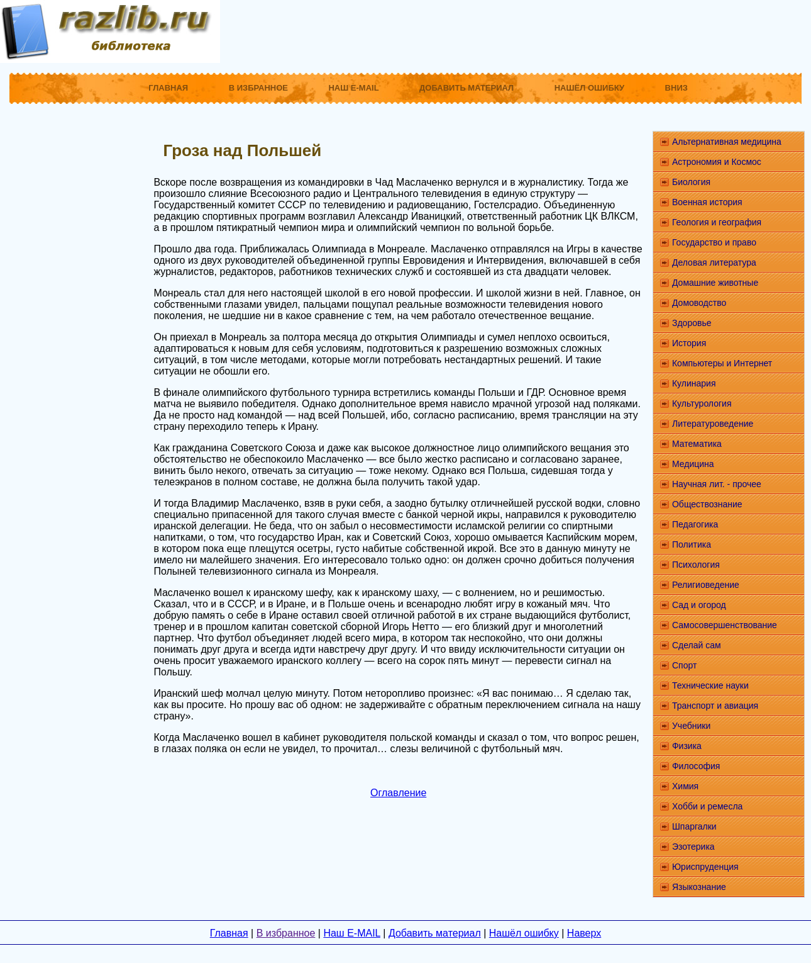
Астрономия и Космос (716, 162)
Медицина (693, 464)
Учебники (691, 726)
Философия (696, 766)
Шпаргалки (694, 826)
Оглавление (398, 792)
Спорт (684, 665)
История (689, 343)
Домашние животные (715, 283)
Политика (691, 544)
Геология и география (716, 222)
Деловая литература (714, 262)
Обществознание (707, 504)
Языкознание (699, 887)
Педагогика (695, 524)
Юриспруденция (705, 867)
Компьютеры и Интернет (722, 363)
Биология (691, 182)
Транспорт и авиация (715, 706)
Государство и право (714, 242)
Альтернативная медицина (726, 142)
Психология (696, 565)
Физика (687, 746)
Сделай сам (696, 645)
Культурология (702, 403)
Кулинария (694, 383)
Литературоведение (712, 424)
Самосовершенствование (724, 625)
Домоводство (699, 303)
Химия (685, 786)
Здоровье (692, 323)
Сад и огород (699, 605)
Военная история (707, 202)
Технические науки (710, 685)
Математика (697, 444)
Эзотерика (693, 847)
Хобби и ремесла (707, 806)
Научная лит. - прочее (716, 484)
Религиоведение (705, 585)
